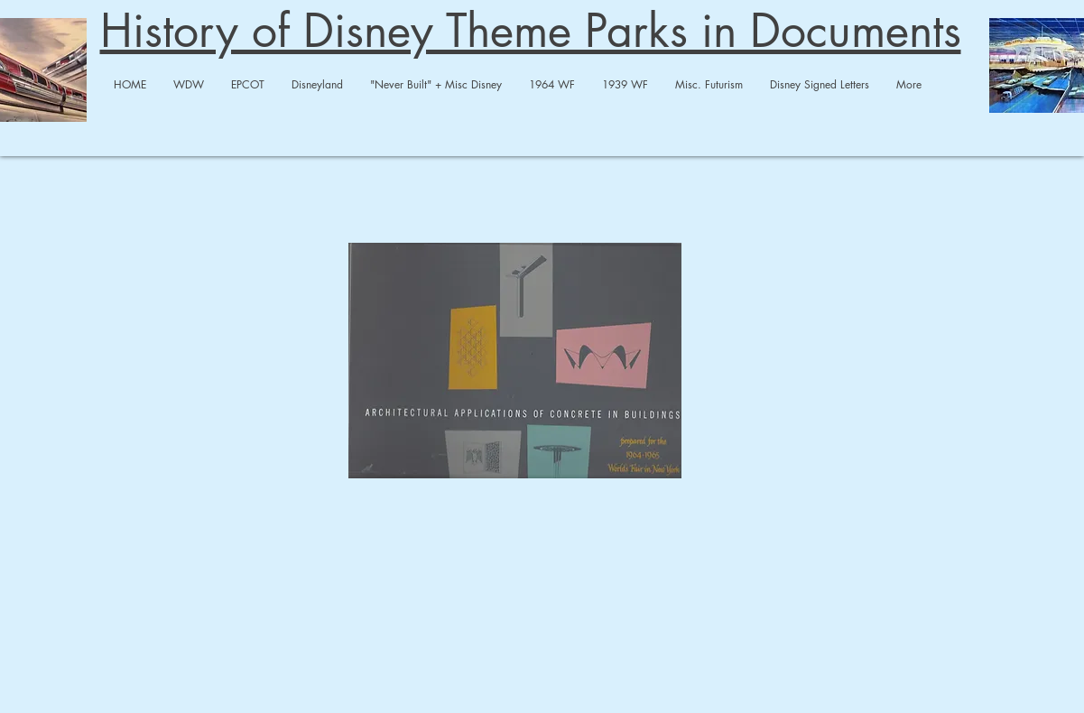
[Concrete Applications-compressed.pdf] (515, 362)
